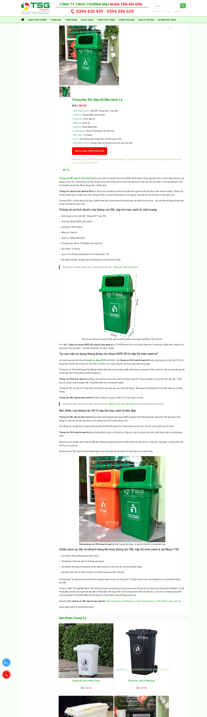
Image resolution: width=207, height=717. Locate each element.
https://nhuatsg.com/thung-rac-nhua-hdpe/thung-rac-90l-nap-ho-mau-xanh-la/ (144, 582)
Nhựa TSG (165, 109)
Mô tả (66, 127)
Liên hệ (181, 13)
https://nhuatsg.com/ (38, 685)
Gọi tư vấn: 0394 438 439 (142, 100)
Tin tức (171, 13)
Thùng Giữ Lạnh (127, 23)
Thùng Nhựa (71, 23)
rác (169, 416)
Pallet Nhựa (87, 23)
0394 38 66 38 (47, 689)
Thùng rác (55, 23)
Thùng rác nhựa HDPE (143, 109)
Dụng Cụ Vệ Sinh (146, 23)
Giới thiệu (159, 13)
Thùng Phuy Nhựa (106, 23)
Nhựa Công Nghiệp (37, 23)
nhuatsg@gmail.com (36, 693)
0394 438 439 (33, 689)
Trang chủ (23, 23)
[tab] (66, 127)
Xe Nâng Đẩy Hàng (167, 23)
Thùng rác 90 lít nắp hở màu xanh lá (140, 112)
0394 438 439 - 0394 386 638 (101, 12)
